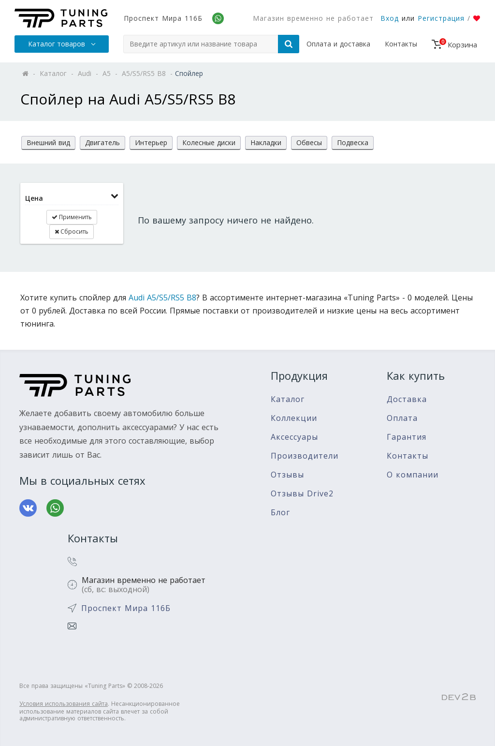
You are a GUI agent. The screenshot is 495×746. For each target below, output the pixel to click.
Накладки (265, 142)
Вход (389, 18)
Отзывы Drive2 (302, 493)
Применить (72, 217)
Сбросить (71, 231)
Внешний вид (48, 142)
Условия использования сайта (63, 704)
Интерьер (151, 142)
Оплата (402, 418)
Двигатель (102, 142)
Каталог (288, 399)
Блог (280, 512)
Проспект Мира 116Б (163, 18)
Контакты (401, 43)
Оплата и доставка (338, 43)
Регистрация (441, 18)
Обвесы (309, 142)
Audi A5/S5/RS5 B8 (162, 297)
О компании (412, 474)
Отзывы (287, 474)
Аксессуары (294, 437)
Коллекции (294, 418)
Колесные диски (208, 142)
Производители (304, 456)
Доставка (407, 399)
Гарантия (406, 437)
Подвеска (352, 142)
